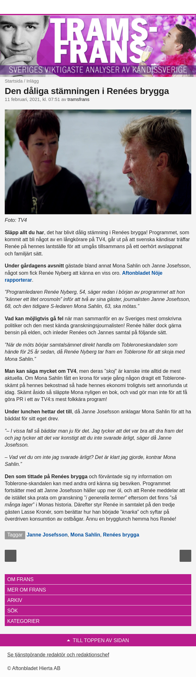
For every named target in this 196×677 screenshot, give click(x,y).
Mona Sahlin (85, 534)
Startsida (14, 81)
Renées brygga (121, 534)
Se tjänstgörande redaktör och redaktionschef (58, 654)
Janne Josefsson (47, 534)
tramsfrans (79, 99)
